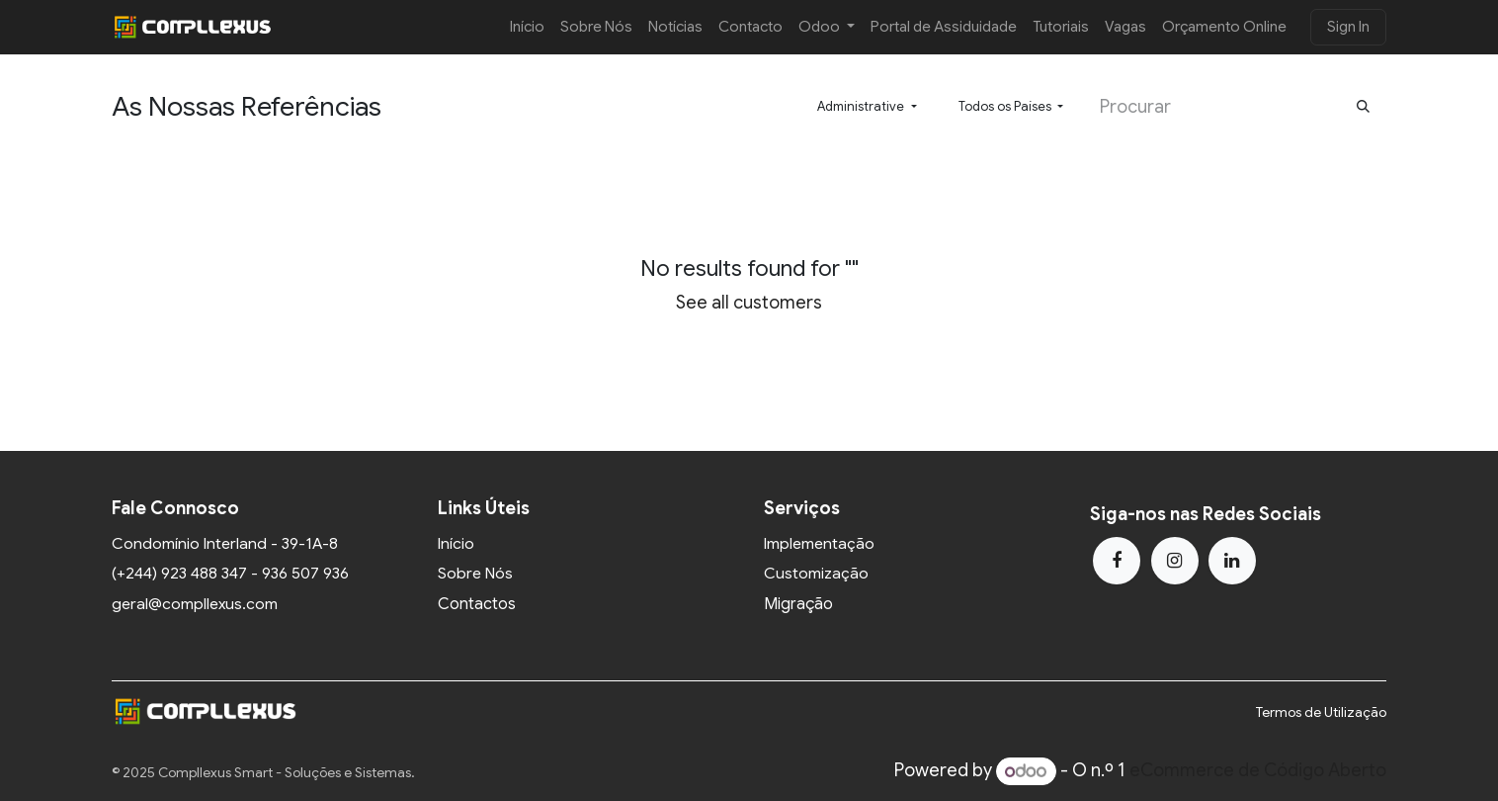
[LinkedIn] (1232, 560)
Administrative (860, 106)
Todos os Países (1004, 106)
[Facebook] (1116, 560)
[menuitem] (527, 27)
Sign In (1348, 27)
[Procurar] (1363, 107)
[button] (866, 107)
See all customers (749, 302)
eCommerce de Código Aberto (1257, 771)
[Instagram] (1175, 560)
